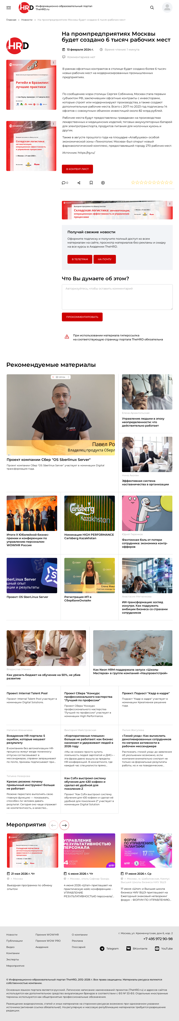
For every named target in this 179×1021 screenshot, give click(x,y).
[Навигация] (8, 7)
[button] (166, 7)
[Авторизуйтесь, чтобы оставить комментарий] (117, 297)
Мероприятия (15, 965)
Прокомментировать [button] (82, 317)
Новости (11, 934)
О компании (80, 934)
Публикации (14, 940)
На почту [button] (105, 259)
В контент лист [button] (77, 169)
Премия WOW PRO (48, 940)
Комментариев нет (78, 57)
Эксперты (12, 959)
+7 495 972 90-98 (158, 939)
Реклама (77, 940)
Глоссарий (78, 947)
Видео (10, 947)
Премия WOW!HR (47, 934)
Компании (13, 953)
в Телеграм (80, 259)
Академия (41, 947)
